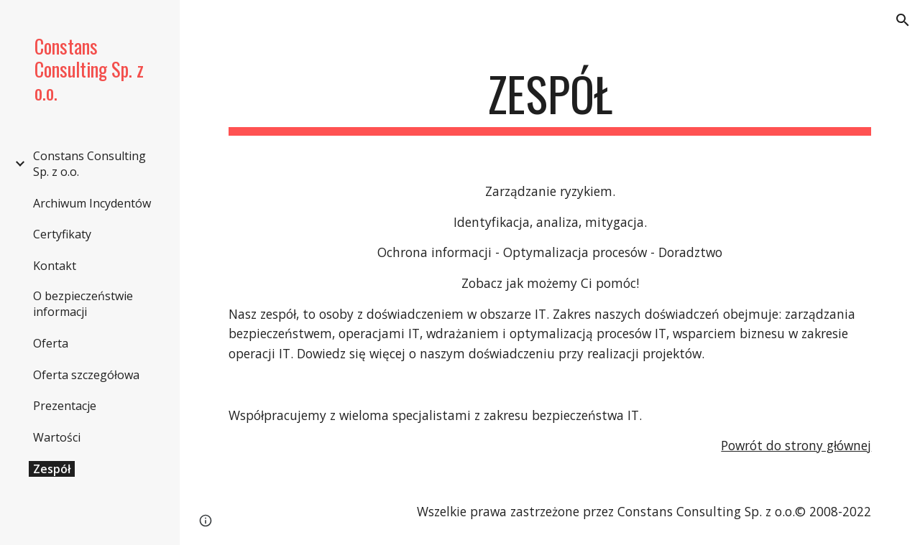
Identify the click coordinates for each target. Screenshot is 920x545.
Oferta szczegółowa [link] (86, 375)
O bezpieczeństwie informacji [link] (83, 304)
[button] (903, 20)
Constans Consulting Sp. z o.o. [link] (89, 164)
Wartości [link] (56, 437)
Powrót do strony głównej (796, 445)
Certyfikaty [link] (62, 234)
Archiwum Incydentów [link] (92, 203)
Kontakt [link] (54, 266)
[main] (550, 100)
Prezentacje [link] (64, 406)
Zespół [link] (51, 469)
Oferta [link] (50, 343)
